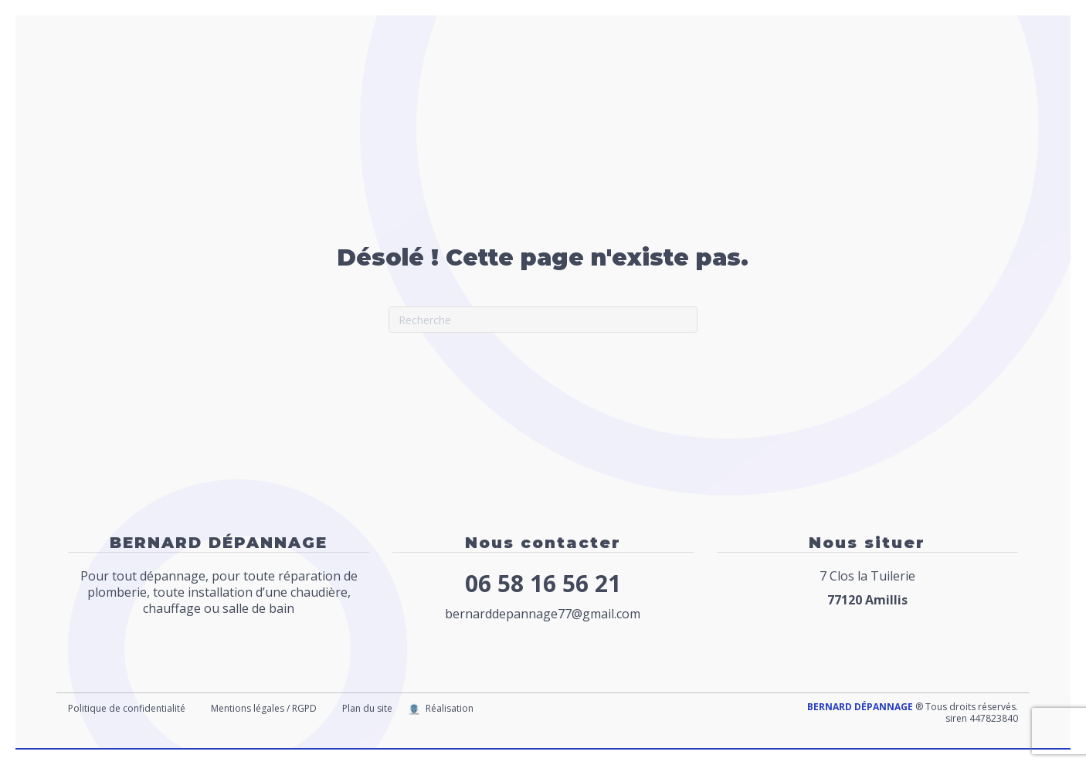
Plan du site (367, 708)
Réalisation (449, 708)
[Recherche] (543, 319)
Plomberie (490, 72)
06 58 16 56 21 (543, 583)
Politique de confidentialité (126, 708)
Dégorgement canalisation (694, 72)
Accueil (425, 72)
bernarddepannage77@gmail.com (542, 613)
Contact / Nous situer (468, 110)
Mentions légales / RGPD (264, 708)
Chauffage (565, 72)
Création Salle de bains (862, 72)
